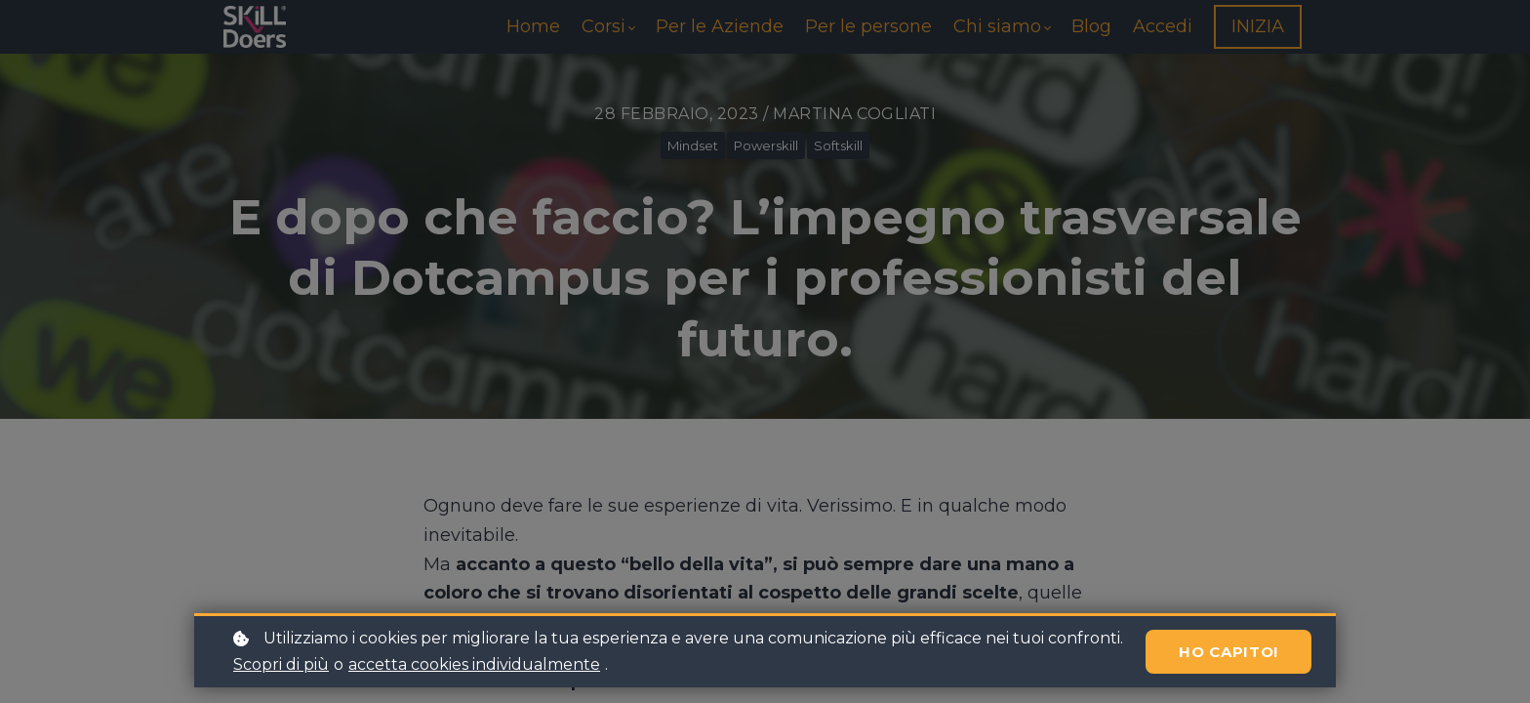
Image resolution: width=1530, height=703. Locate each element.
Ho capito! (1228, 651)
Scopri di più (281, 664)
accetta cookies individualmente (474, 664)
